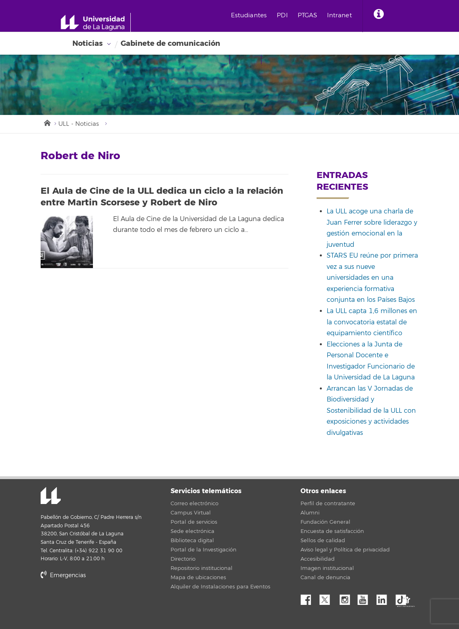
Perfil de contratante (328, 503)
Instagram (346, 597)
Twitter (327, 597)
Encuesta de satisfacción (332, 531)
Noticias (87, 43)
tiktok (403, 597)
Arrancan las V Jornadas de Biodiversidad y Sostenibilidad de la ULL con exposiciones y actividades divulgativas (371, 411)
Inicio (47, 122)
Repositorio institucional (202, 568)
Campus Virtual (191, 513)
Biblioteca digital (192, 540)
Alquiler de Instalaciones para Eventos (220, 587)
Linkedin (384, 597)
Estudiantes (249, 15)
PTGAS (307, 15)
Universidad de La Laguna (51, 496)
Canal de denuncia (325, 577)
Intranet (339, 15)
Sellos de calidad (323, 540)
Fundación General (325, 522)
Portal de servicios (194, 522)
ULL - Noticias (78, 124)
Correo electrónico (194, 503)
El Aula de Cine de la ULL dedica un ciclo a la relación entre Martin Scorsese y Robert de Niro (162, 196)
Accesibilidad (318, 559)
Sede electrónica (192, 531)
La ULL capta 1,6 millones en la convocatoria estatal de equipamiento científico (372, 322)
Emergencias (63, 575)
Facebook (309, 597)
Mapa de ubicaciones (198, 577)
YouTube (365, 597)
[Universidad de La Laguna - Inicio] (95, 22)
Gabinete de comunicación (170, 43)
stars (101, 602)
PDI (282, 15)
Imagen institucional (327, 568)
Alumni (310, 513)
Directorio (183, 559)
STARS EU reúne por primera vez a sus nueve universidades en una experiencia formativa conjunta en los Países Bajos (372, 278)
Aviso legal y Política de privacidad (345, 550)
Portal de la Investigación (204, 550)
